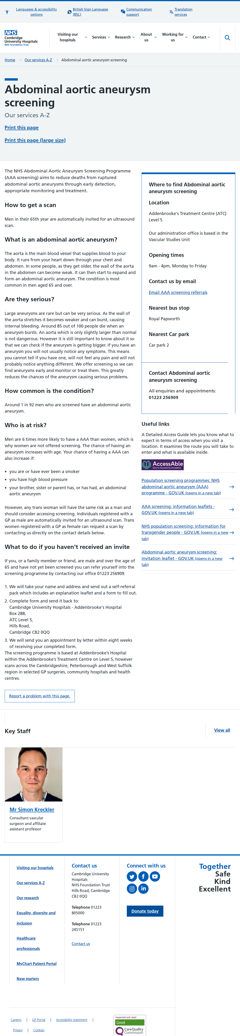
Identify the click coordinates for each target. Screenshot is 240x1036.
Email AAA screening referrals (178, 274)
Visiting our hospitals (72, 37)
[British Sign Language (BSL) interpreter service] (91, 12)
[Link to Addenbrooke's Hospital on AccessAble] (128, 1028)
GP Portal (38, 1002)
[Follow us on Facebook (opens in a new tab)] (144, 859)
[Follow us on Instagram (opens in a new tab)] (132, 872)
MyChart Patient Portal (36, 945)
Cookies (38, 1012)
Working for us (175, 37)
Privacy (17, 1012)
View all (222, 712)
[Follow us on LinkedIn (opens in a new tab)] (144, 872)
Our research (28, 880)
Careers (16, 1002)
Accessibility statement (71, 1002)
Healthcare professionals (28, 925)
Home (10, 60)
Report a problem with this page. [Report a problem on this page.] (39, 678)
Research (125, 37)
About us (149, 37)
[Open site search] (227, 38)
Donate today (145, 893)
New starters (28, 960)
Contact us (81, 925)
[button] (34, 12)
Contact (201, 37)
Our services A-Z (38, 60)
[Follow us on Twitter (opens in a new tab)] (132, 859)
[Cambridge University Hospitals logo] (27, 38)
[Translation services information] (187, 12)
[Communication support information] (142, 12)
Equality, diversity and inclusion (36, 900)
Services (101, 37)
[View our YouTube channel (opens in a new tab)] (155, 859)
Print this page (22, 127)
